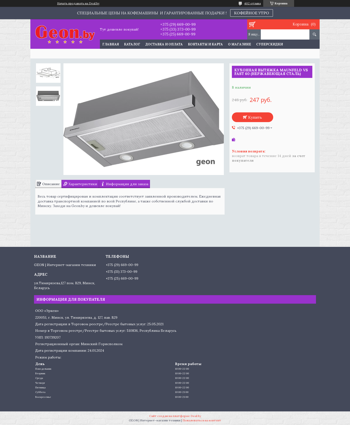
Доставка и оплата (164, 44)
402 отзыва (252, 3)
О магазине (239, 44)
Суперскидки (269, 44)
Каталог (132, 44)
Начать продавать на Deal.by (78, 3)
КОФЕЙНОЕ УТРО (251, 12)
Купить (255, 117)
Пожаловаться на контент (202, 420)
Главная (110, 44)
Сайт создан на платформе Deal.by (175, 416)
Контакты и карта (205, 44)
